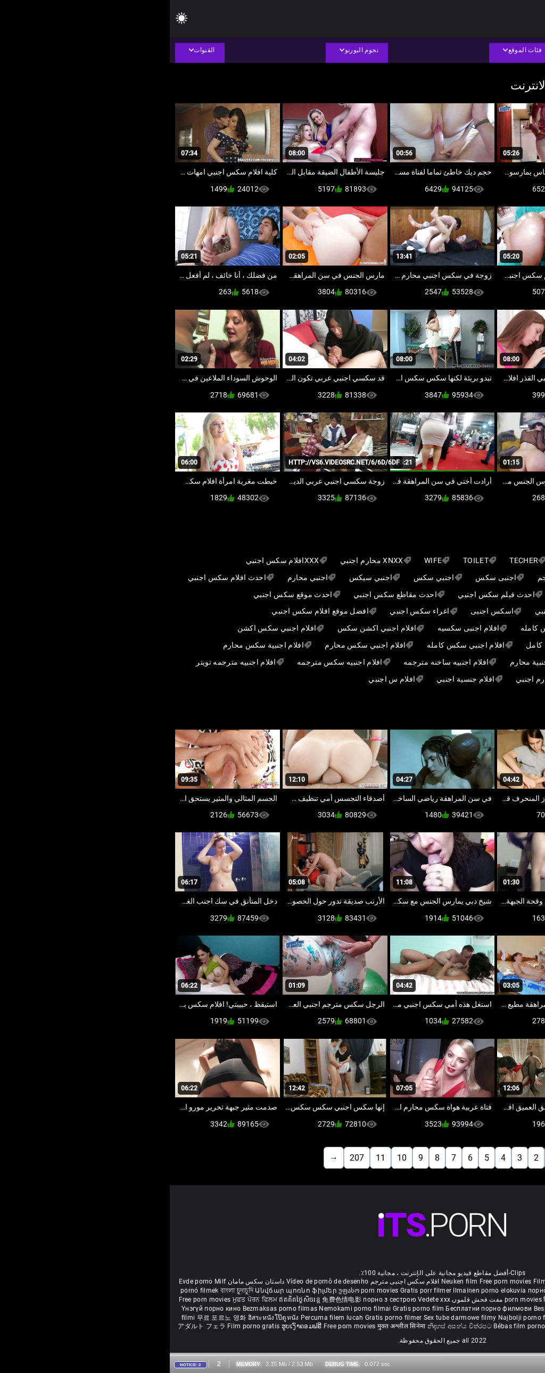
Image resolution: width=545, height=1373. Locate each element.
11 (211, 1158)
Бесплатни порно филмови (320, 1308)
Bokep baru (474, 1317)
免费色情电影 (172, 1299)
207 (187, 1158)
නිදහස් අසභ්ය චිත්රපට (291, 1326)
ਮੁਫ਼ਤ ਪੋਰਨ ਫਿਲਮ (86, 1299)
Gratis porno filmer (224, 1317)
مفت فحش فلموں (306, 1299)
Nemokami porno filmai (186, 1308)
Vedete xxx (264, 1299)
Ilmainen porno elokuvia (320, 1290)
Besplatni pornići (390, 1308)
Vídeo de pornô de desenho (158, 1281)
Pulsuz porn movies (427, 1317)
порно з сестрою (219, 1299)
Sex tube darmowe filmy (290, 1317)
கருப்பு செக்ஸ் (440, 1290)
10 (232, 1158)
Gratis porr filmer (257, 1290)
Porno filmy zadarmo (449, 1308)
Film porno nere (387, 1281)
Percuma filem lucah (163, 1317)
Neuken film (289, 1281)
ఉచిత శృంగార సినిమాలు (450, 1299)
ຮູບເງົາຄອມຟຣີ (133, 1326)
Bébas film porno (349, 1326)
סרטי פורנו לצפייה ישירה (413, 1326)
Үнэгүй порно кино (42, 1308)
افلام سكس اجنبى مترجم (235, 1281)
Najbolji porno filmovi (361, 1317)
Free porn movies (337, 1281)
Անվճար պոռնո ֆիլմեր (127, 1290)
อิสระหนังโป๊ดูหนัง (104, 1317)
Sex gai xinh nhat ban (445, 1281)
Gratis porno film (249, 1308)
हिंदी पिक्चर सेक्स (395, 1299)
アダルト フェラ (31, 1326)
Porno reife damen (508, 1281)
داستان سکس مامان (86, 1281)
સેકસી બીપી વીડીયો (489, 1290)
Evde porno (26, 1281)
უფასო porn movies (199, 1290)
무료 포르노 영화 (52, 1317)
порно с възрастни (388, 1290)
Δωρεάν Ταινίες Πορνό (492, 1326)
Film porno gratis (84, 1326)
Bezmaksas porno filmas (111, 1308)
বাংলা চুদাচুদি (67, 1290)
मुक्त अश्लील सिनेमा (233, 1326)
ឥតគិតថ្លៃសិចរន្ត (130, 1299)
